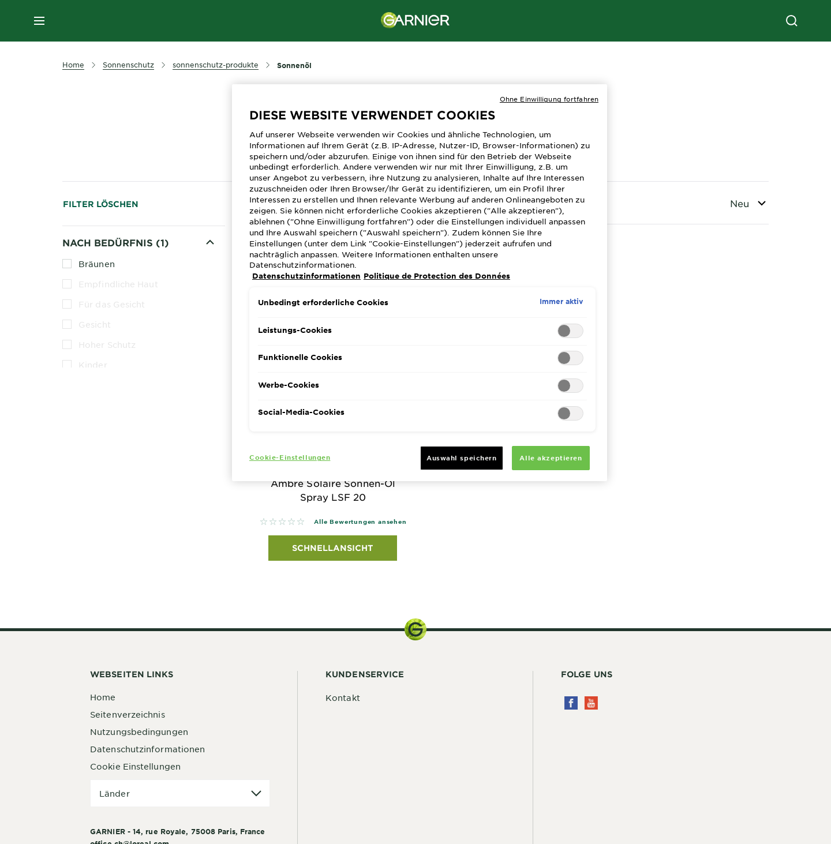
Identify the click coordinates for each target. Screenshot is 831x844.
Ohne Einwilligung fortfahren (549, 99)
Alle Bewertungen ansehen (360, 521)
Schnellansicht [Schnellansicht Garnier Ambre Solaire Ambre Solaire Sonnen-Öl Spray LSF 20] (332, 548)
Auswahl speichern (461, 457)
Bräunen (96, 263)
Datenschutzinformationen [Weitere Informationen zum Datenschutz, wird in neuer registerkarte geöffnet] (306, 275)
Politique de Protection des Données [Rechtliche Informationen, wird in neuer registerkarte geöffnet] (437, 275)
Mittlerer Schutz (112, 405)
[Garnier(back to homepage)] (415, 20)
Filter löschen (100, 204)
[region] (419, 282)
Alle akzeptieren (550, 457)
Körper (93, 384)
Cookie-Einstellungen (289, 457)
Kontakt (342, 697)
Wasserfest (95, 486)
